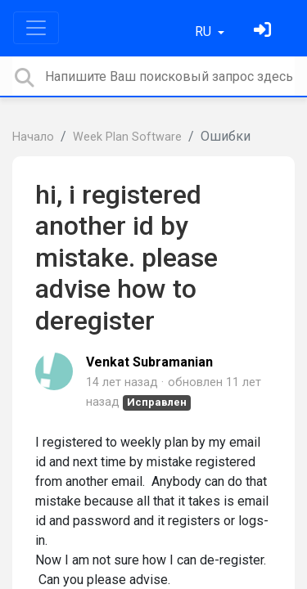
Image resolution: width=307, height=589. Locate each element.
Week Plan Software (127, 137)
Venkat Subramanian (149, 362)
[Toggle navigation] (36, 27)
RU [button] (204, 31)
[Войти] (264, 31)
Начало (33, 137)
